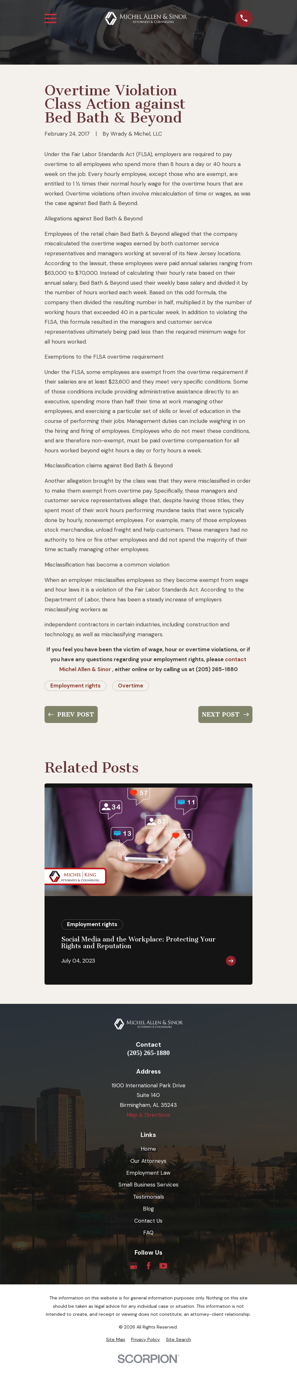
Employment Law (148, 1172)
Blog (148, 1208)
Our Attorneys (148, 1160)
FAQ (148, 1232)
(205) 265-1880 (148, 1053)
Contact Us (148, 1220)
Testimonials (148, 1196)
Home (148, 1148)
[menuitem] (115, 1340)
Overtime (130, 685)
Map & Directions (148, 1114)
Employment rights (75, 685)
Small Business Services (148, 1184)
